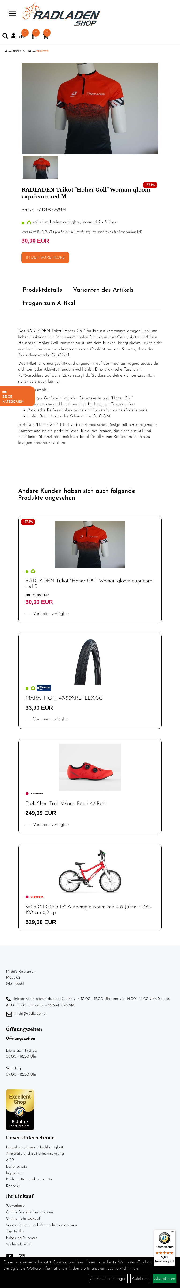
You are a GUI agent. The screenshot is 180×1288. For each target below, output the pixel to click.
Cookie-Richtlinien (122, 1268)
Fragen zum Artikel (49, 303)
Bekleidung (21, 51)
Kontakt (13, 1186)
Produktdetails (42, 290)
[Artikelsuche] (5, 37)
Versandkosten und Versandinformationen (41, 1225)
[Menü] (172, 1232)
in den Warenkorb (45, 258)
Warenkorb (15, 1206)
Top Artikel (15, 1231)
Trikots (42, 51)
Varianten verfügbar (50, 614)
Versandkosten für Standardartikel (117, 232)
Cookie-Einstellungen (108, 1279)
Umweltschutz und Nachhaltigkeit (34, 1147)
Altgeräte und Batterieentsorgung (35, 1154)
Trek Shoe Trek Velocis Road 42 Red (65, 803)
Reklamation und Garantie (29, 1179)
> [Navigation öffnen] (10, 13)
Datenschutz (16, 1167)
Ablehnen (140, 1279)
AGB (10, 1160)
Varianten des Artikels (103, 290)
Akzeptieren (164, 1279)
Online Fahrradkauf (23, 1219)
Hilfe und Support (21, 1238)
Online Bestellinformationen (29, 1212)
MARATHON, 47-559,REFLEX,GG (64, 698)
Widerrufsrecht (18, 1244)
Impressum (15, 1173)
